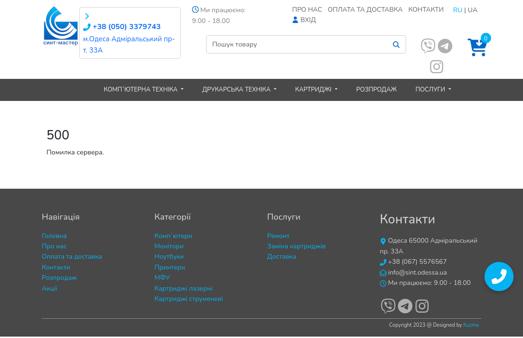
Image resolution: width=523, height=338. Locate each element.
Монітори (169, 246)
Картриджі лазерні (183, 288)
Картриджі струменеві (188, 298)
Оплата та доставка (365, 9)
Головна (54, 235)
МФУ (162, 277)
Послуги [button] (431, 89)
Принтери (169, 267)
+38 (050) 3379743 (122, 27)
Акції (49, 288)
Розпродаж (376, 89)
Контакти (426, 9)
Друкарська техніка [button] (237, 89)
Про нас (307, 9)
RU (457, 10)
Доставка (281, 256)
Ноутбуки (169, 256)
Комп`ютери (173, 235)
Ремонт (278, 235)
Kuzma (471, 325)
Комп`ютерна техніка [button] (141, 89)
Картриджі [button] (314, 89)
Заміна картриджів (296, 246)
